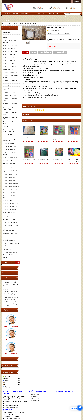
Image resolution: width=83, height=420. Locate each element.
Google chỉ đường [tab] (60, 52)
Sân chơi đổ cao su (9, 143)
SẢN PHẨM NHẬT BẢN (66, 17)
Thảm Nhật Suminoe (10, 48)
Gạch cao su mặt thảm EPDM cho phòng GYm (9, 130)
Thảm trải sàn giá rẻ (10, 60)
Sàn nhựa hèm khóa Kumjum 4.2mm (9, 108)
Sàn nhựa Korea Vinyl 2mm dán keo (10, 76)
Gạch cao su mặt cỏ (10, 149)
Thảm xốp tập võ (43, 159)
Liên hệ (6, 20)
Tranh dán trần (8, 200)
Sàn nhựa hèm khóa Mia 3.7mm (10, 118)
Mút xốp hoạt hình (44, 138)
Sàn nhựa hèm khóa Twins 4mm (10, 88)
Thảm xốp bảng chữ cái (29, 160)
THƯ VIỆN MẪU (54, 17)
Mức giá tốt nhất (35, 394)
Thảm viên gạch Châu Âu (11, 45)
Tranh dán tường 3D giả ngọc (10, 196)
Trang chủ (6, 13)
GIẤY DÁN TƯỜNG (8, 160)
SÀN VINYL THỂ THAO (9, 17)
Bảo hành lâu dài (35, 400)
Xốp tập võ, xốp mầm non (10, 291)
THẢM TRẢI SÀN (26, 13)
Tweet (58, 33)
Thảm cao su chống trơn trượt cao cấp (10, 139)
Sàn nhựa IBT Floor (10, 92)
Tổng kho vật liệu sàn (9, 299)
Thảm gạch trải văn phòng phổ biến (10, 36)
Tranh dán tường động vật (11, 206)
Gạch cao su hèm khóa (10, 146)
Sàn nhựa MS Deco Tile (11, 72)
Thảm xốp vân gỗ (28, 138)
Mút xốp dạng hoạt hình (59, 138)
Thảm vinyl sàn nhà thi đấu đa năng (10, 226)
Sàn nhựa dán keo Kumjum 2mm (10, 99)
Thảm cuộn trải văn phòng (11, 51)
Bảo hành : (54, 37)
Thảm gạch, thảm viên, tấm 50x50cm (10, 41)
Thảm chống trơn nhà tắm (11, 157)
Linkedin (66, 33)
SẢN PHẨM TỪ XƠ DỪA (9, 237)
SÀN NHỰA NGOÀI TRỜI (9, 216)
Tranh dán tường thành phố (11, 209)
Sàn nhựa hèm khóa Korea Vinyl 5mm (10, 81)
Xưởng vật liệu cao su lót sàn (11, 297)
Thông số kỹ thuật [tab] (45, 52)
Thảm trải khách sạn (10, 54)
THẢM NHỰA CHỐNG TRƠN (39, 17)
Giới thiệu (15, 13)
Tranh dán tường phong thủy (12, 183)
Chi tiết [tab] (25, 52)
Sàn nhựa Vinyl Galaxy (10, 95)
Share (50, 33)
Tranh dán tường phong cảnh (10, 170)
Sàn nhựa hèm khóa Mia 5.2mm (10, 122)
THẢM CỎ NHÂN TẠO (24, 17)
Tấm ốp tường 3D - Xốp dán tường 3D (73, 160)
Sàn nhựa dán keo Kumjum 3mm (10, 104)
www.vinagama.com (14, 407)
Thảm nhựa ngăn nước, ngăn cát (10, 153)
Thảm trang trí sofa (9, 63)
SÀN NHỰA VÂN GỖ (39, 13)
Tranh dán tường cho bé (11, 189)
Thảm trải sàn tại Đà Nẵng (10, 282)
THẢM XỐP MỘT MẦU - (59, 159)
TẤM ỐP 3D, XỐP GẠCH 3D (10, 212)
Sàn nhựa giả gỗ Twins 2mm (12, 85)
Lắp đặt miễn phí (35, 398)
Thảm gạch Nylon (9, 57)
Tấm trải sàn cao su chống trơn (12, 301)
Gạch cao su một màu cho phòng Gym (10, 135)
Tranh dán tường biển (10, 177)
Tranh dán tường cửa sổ (11, 174)
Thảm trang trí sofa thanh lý (11, 66)
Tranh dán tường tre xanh (11, 203)
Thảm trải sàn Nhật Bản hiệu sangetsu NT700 (11, 248)
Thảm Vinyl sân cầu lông (11, 222)
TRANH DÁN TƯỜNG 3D (9, 164)
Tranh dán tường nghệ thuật (12, 186)
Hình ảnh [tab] (33, 52)
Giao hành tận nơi (35, 396)
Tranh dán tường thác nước (12, 167)
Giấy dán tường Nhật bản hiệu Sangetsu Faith (10, 253)
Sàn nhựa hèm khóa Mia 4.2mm (10, 113)
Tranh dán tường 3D (10, 192)
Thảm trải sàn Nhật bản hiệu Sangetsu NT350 (11, 244)
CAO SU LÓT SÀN (53, 13)
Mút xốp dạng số (73, 138)
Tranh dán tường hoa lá (11, 180)
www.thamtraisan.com (14, 418)
